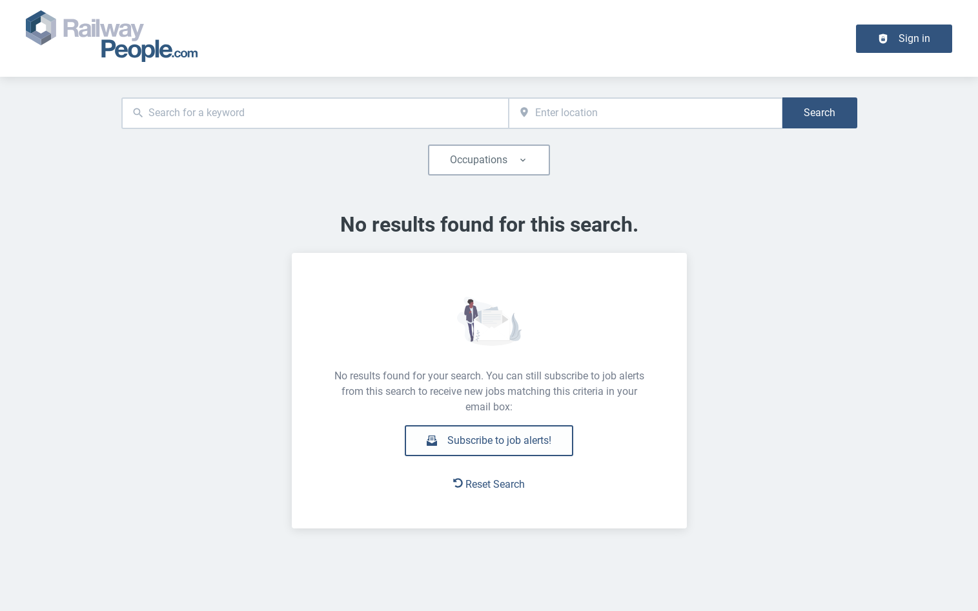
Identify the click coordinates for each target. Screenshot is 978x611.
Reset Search (489, 484)
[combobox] (315, 113)
